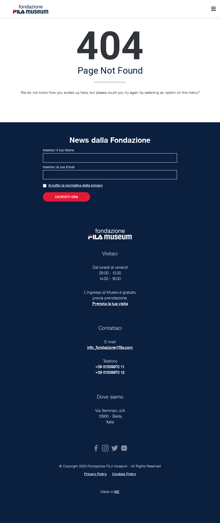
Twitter (114, 448)
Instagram (105, 448)
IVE (116, 492)
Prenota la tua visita (110, 303)
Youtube (124, 448)
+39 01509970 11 (110, 366)
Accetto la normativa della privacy (75, 185)
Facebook (96, 448)
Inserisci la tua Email (59, 167)
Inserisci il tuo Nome (58, 150)
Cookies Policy (124, 474)
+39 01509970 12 (110, 372)
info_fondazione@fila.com (110, 347)
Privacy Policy (95, 474)
